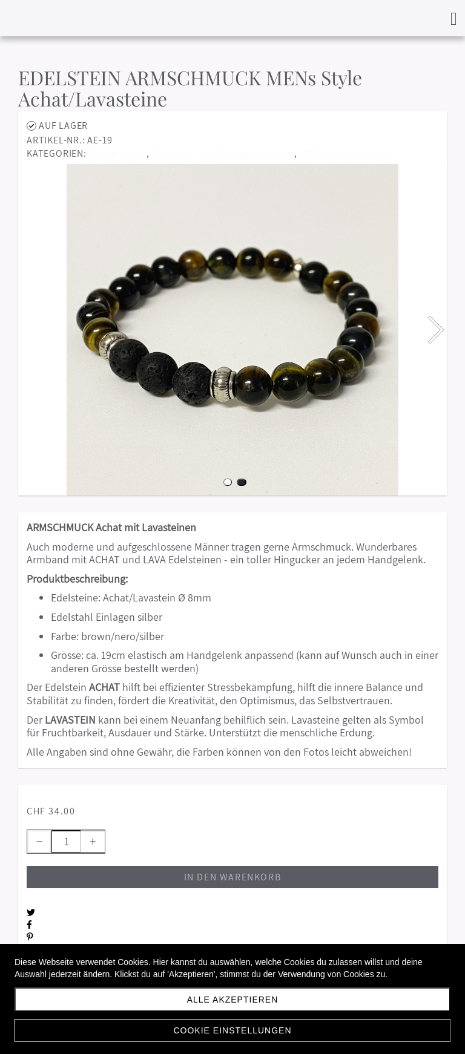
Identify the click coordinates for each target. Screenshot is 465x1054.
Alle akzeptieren (233, 999)
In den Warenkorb (233, 877)
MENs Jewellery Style (346, 153)
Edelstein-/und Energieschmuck (222, 153)
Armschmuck (118, 153)
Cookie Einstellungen (232, 1030)
